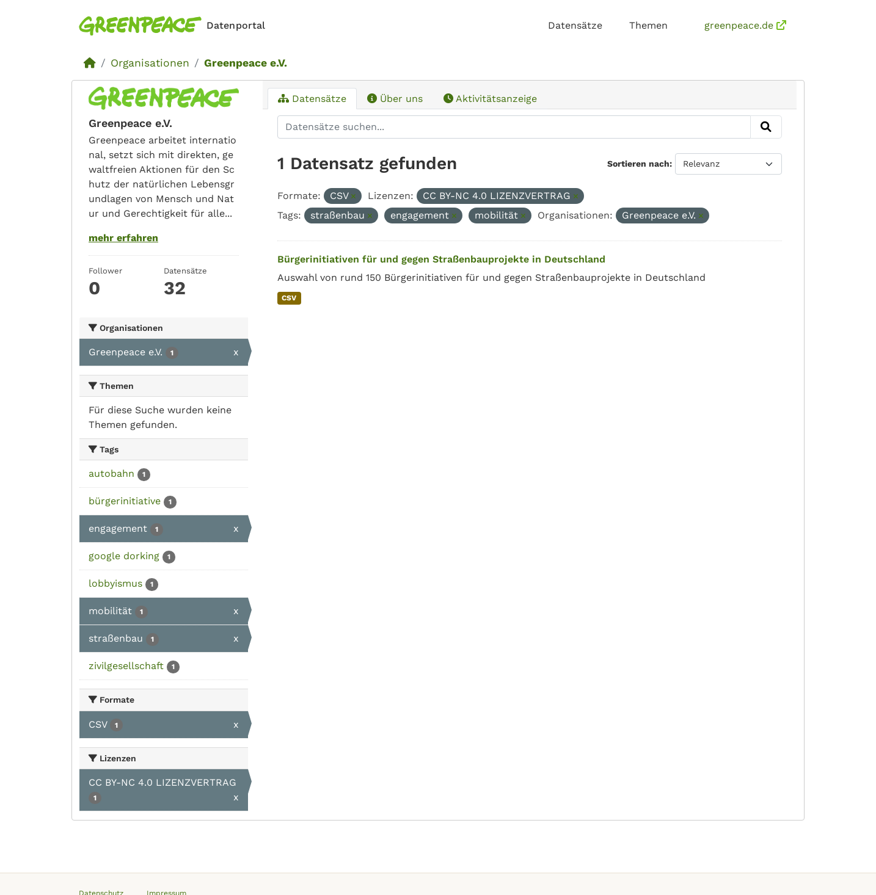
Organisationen (150, 63)
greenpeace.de (745, 25)
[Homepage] (174, 26)
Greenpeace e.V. (245, 63)
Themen (648, 25)
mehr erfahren (123, 238)
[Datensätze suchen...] (514, 127)
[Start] (90, 63)
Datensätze (575, 25)
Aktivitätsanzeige (490, 98)
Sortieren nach (638, 163)
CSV (289, 298)
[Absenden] (766, 127)
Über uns (395, 98)
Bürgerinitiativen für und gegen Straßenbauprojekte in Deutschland (441, 259)
